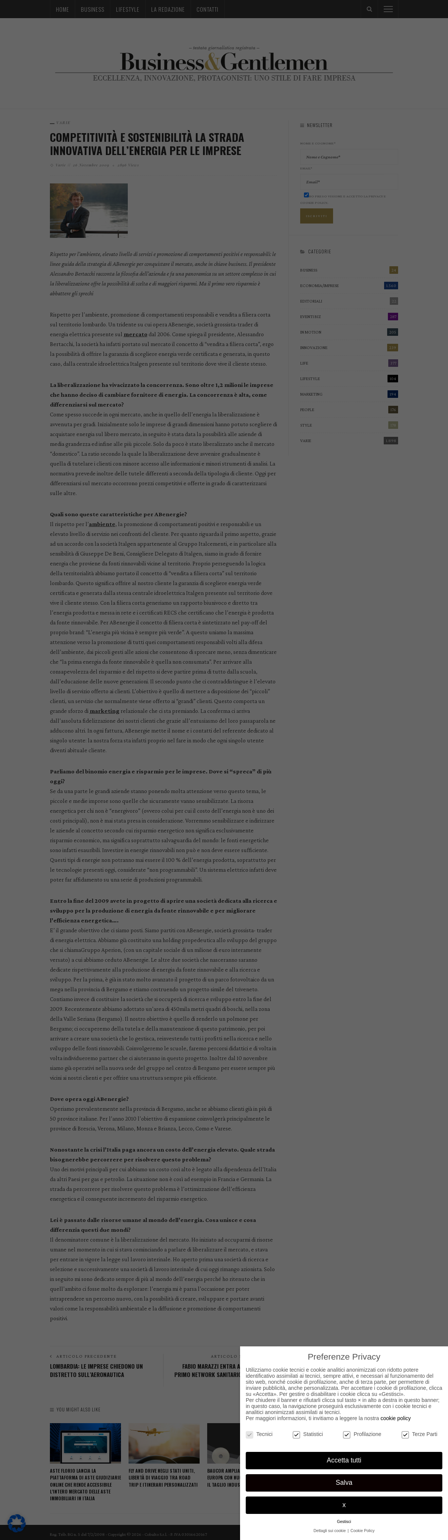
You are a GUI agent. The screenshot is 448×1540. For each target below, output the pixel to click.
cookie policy (395, 1418)
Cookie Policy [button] (362, 1530)
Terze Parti (419, 1434)
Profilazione (362, 1434)
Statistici (308, 1434)
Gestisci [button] (344, 1521)
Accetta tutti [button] (344, 1460)
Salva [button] (344, 1482)
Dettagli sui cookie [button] (330, 1530)
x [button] (344, 1505)
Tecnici (259, 1434)
